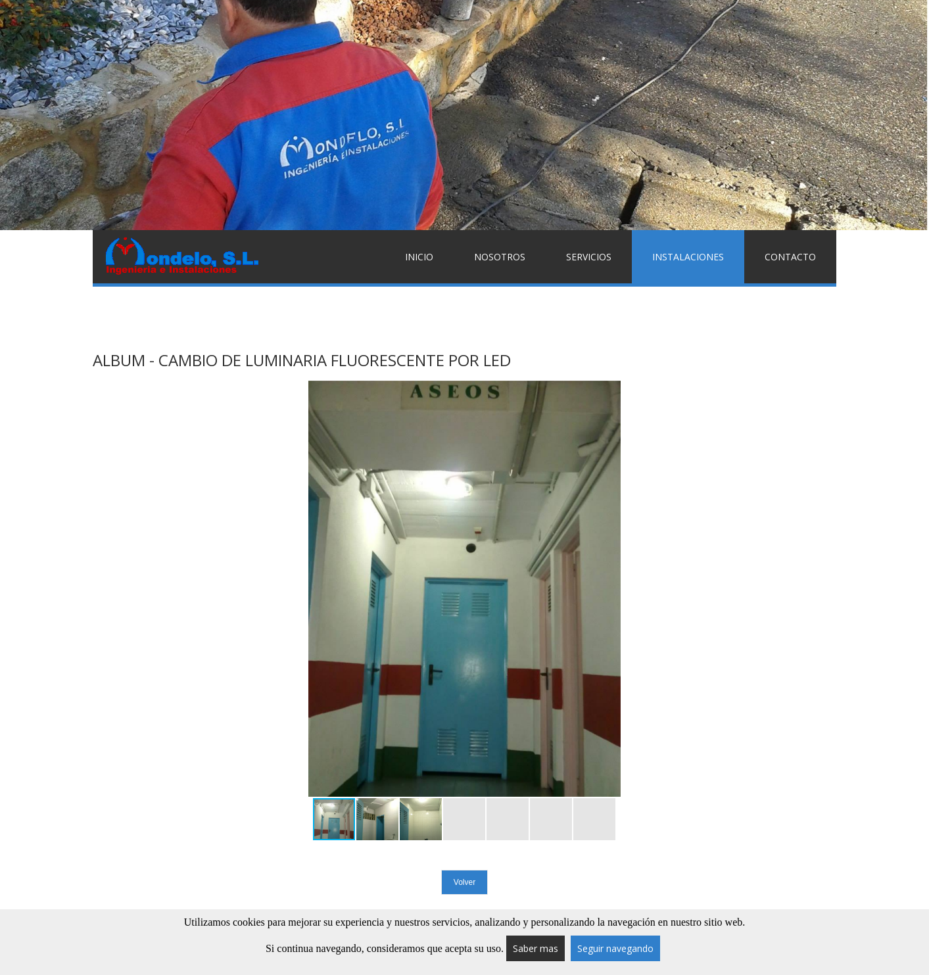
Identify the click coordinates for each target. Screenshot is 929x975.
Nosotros (499, 256)
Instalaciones (688, 256)
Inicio (419, 256)
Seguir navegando (615, 948)
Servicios (588, 256)
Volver (464, 882)
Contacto (790, 256)
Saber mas (535, 948)
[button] (608, 589)
